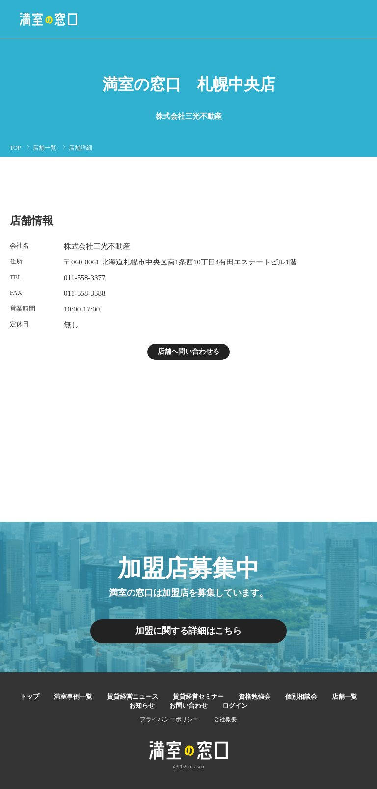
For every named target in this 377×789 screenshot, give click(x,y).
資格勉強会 (254, 696)
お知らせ (142, 705)
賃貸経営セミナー (198, 696)
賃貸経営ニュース (132, 696)
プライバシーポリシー (169, 719)
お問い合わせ (188, 705)
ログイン (235, 705)
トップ (29, 696)
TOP (15, 148)
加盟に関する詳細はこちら (188, 631)
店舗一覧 (44, 148)
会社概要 (225, 719)
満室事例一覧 (73, 696)
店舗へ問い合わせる (188, 351)
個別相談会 (301, 696)
